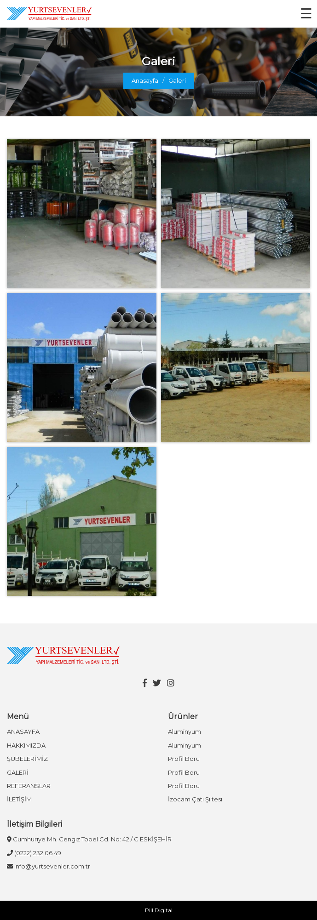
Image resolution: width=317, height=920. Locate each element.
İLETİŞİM (19, 799)
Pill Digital (159, 910)
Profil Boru (184, 758)
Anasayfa (145, 80)
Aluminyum (184, 731)
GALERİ (18, 772)
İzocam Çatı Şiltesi (195, 799)
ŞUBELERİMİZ (27, 758)
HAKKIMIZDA (26, 745)
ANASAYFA (23, 731)
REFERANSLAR (29, 785)
